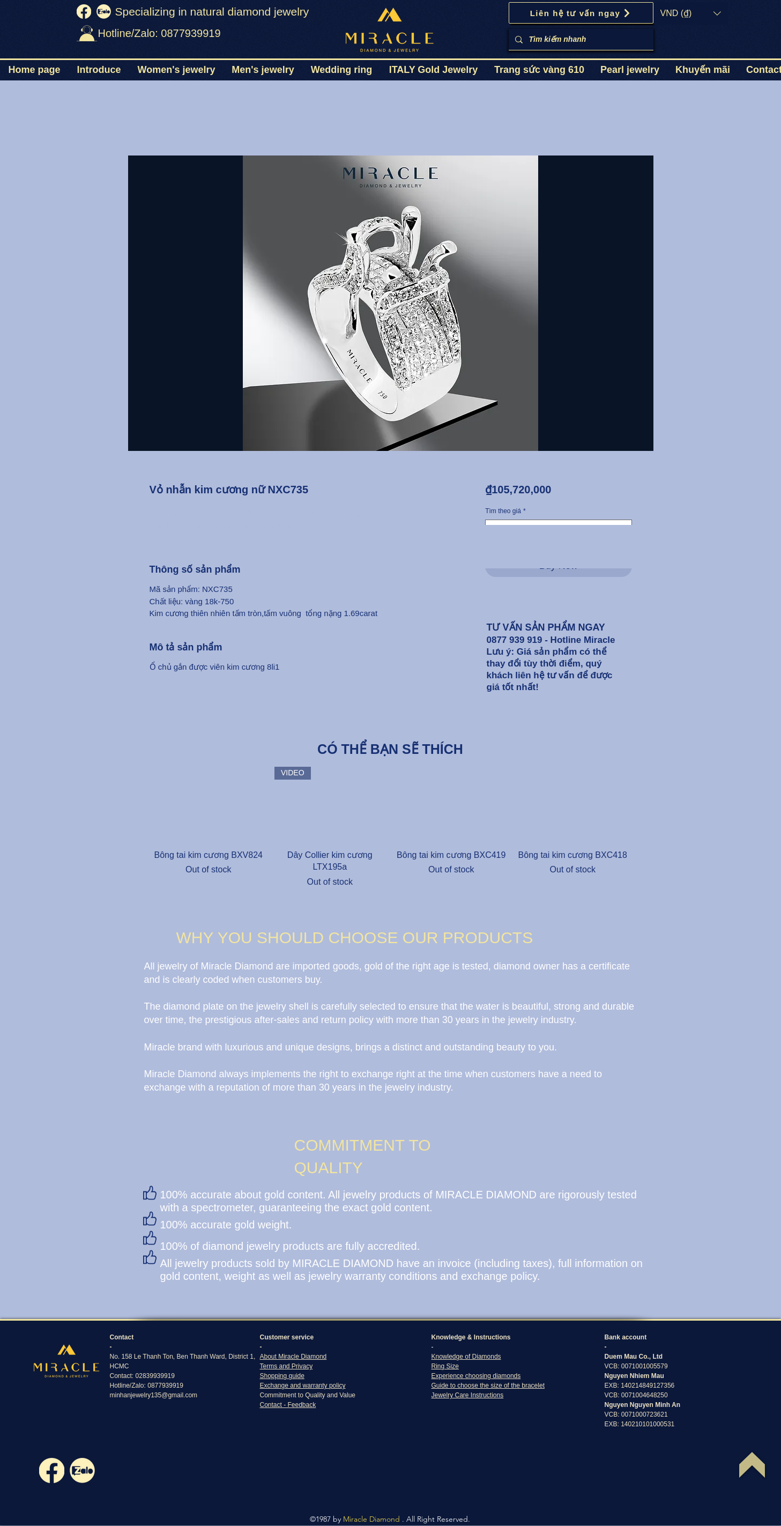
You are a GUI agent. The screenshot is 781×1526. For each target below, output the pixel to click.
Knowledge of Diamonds (466, 1356)
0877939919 (165, 1385)
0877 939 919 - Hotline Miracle (551, 640)
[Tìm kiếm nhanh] (580, 39)
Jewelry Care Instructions (468, 1395)
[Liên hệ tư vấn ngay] (581, 13)
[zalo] (103, 11)
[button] (690, 13)
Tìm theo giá (505, 511)
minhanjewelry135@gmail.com (154, 1395)
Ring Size (445, 1366)
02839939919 (155, 1376)
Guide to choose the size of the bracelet (488, 1385)
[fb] (84, 11)
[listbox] (690, 13)
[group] (390, 827)
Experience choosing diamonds (476, 1376)
